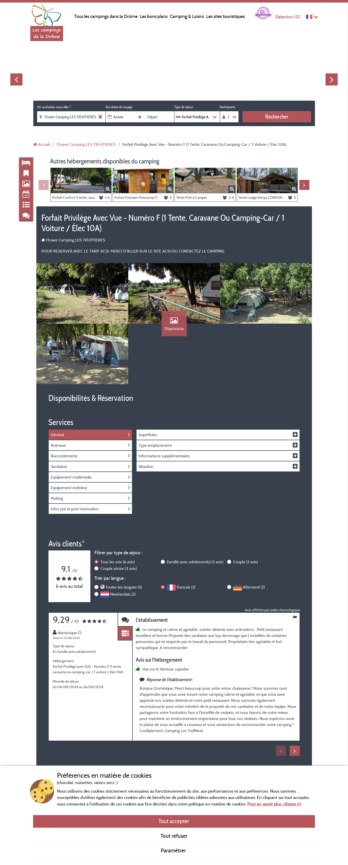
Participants (227, 107)
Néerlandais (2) (123, 594)
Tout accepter (173, 821)
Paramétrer (174, 850)
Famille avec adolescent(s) (195, 561)
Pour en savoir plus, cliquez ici (274, 803)
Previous (16, 79)
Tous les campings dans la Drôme (106, 16)
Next (332, 79)
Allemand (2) (254, 587)
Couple (245, 561)
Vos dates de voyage (118, 107)
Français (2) (186, 587)
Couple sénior (118, 568)
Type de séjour (183, 107)
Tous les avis (117, 561)
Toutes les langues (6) (123, 587)
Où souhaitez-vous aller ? (54, 107)
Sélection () (287, 17)
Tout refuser (174, 835)
